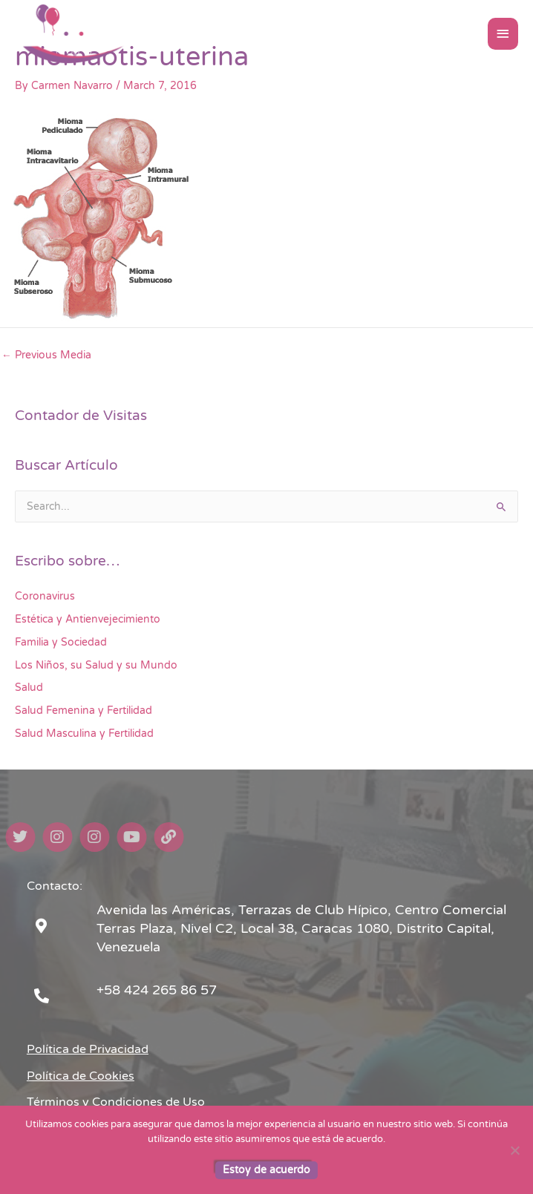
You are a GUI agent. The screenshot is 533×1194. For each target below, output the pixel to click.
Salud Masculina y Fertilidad (84, 733)
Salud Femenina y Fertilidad (83, 710)
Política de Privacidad (87, 1049)
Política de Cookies (80, 1076)
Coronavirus (45, 596)
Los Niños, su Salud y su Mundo (96, 665)
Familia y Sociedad (61, 642)
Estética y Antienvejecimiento (87, 619)
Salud (29, 687)
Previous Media (46, 355)
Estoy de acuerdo (266, 1170)
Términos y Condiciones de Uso (116, 1102)
